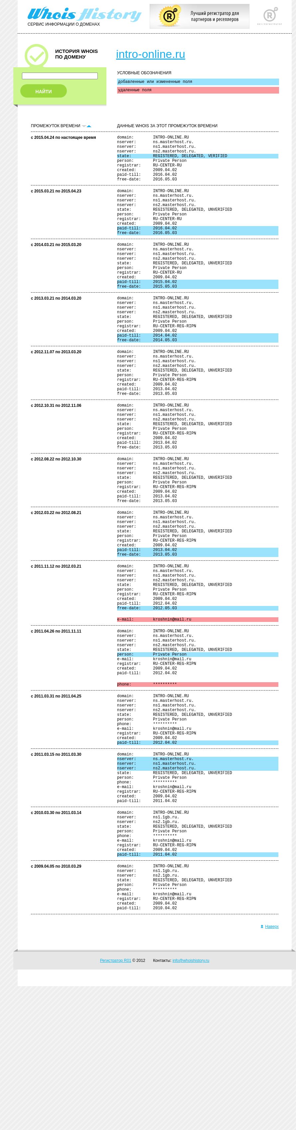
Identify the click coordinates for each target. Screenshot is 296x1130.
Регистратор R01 (115, 1104)
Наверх (269, 1070)
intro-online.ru (150, 54)
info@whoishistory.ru (191, 1104)
